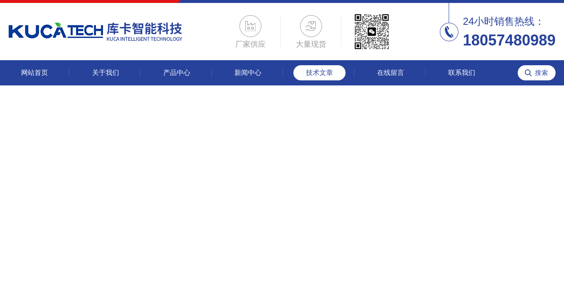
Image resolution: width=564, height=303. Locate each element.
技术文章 (319, 72)
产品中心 (176, 72)
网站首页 (34, 72)
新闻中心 (247, 72)
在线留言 (390, 72)
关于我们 (105, 72)
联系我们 (461, 72)
